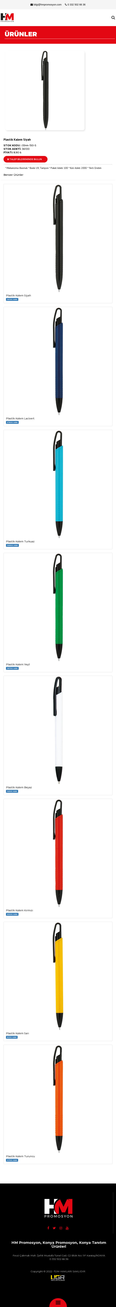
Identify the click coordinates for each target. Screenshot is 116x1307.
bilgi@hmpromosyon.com (45, 4)
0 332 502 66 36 (75, 4)
